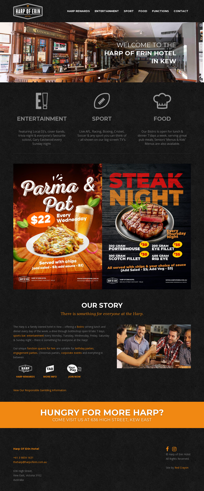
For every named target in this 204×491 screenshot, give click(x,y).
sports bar (19, 335)
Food (143, 11)
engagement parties (25, 352)
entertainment (35, 335)
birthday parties (84, 348)
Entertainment (107, 11)
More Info (50, 371)
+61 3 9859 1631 (23, 457)
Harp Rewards (78, 11)
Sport (129, 11)
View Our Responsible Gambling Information (39, 390)
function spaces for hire (41, 348)
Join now (74, 371)
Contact (181, 11)
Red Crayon (181, 467)
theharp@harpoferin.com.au (30, 461)
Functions (160, 11)
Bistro (80, 326)
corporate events (71, 352)
